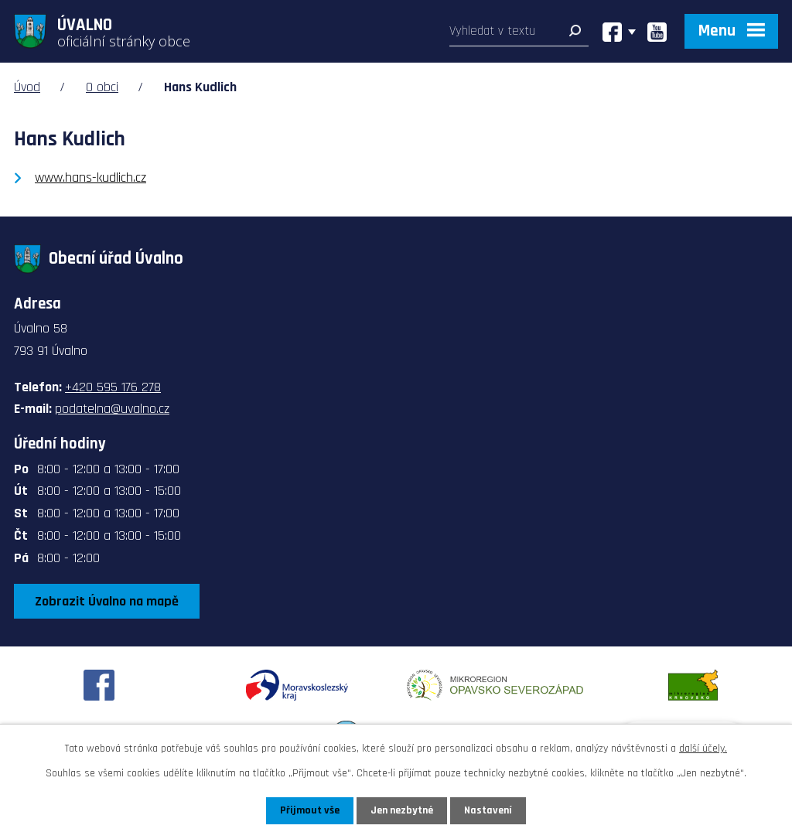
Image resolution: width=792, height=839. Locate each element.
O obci (102, 87)
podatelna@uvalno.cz (112, 409)
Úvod (27, 87)
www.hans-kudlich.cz (90, 177)
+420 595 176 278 (113, 387)
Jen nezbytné (401, 810)
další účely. (703, 748)
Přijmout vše (310, 810)
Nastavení (488, 810)
